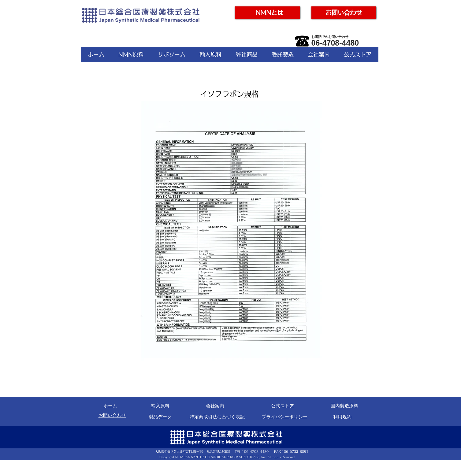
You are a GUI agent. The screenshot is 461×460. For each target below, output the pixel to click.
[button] (131, 54)
